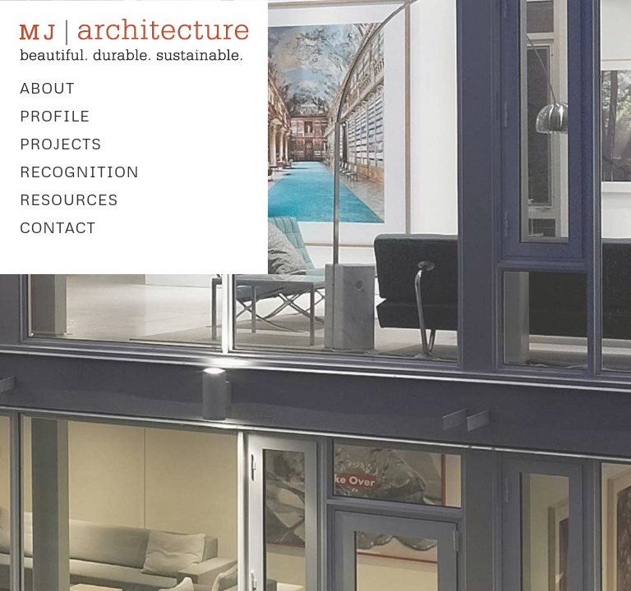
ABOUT (47, 88)
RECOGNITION (80, 172)
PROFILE (55, 116)
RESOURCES (69, 199)
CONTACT (58, 227)
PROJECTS (61, 144)
